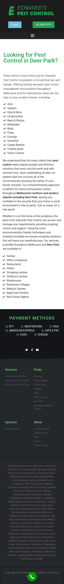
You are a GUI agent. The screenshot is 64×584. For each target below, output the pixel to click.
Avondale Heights (28, 469)
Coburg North (45, 480)
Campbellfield (46, 476)
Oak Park (27, 523)
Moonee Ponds (38, 519)
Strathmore (35, 537)
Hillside (18, 501)
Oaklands (38, 523)
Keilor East (47, 505)
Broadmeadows (46, 469)
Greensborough (21, 494)
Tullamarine (49, 544)
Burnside (33, 476)
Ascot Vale (51, 466)
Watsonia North (39, 548)
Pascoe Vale (26, 526)
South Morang (44, 533)
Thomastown (23, 544)
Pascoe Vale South (44, 526)
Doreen (40, 483)
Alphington (38, 466)
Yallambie (40, 555)
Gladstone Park (33, 490)
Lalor (36, 508)
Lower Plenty (47, 508)
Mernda (34, 515)
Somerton (31, 533)
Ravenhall (26, 530)
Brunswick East (29, 473)
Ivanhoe (27, 501)
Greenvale (35, 494)
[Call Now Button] (32, 576)
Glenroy (46, 490)
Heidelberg (15, 498)
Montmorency (22, 519)
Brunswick (14, 473)
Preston (15, 530)
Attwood (13, 469)
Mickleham (44, 515)
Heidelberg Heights (32, 498)
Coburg (33, 480)
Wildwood (49, 551)
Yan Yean (51, 555)
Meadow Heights (31, 512)
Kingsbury (28, 508)
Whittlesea (37, 551)
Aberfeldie (12, 466)
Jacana (51, 501)
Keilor (23, 505)
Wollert (30, 555)
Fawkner (51, 487)
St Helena (23, 537)
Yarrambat (26, 558)
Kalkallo (15, 505)
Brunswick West (46, 473)
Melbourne (46, 512)
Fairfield (41, 487)
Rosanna (47, 530)
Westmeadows (23, 551)
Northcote (15, 523)
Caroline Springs (19, 480)
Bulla (13, 476)
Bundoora (22, 476)
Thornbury (36, 544)
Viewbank (14, 548)
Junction (48, 523)
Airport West (25, 466)
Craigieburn (18, 483)
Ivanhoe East (39, 501)
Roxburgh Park (17, 533)
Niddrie (51, 519)
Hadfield (46, 494)
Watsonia (25, 548)
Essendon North (27, 487)
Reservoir (37, 530)
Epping (48, 483)
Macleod (16, 512)
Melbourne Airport (19, 515)
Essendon (13, 487)
